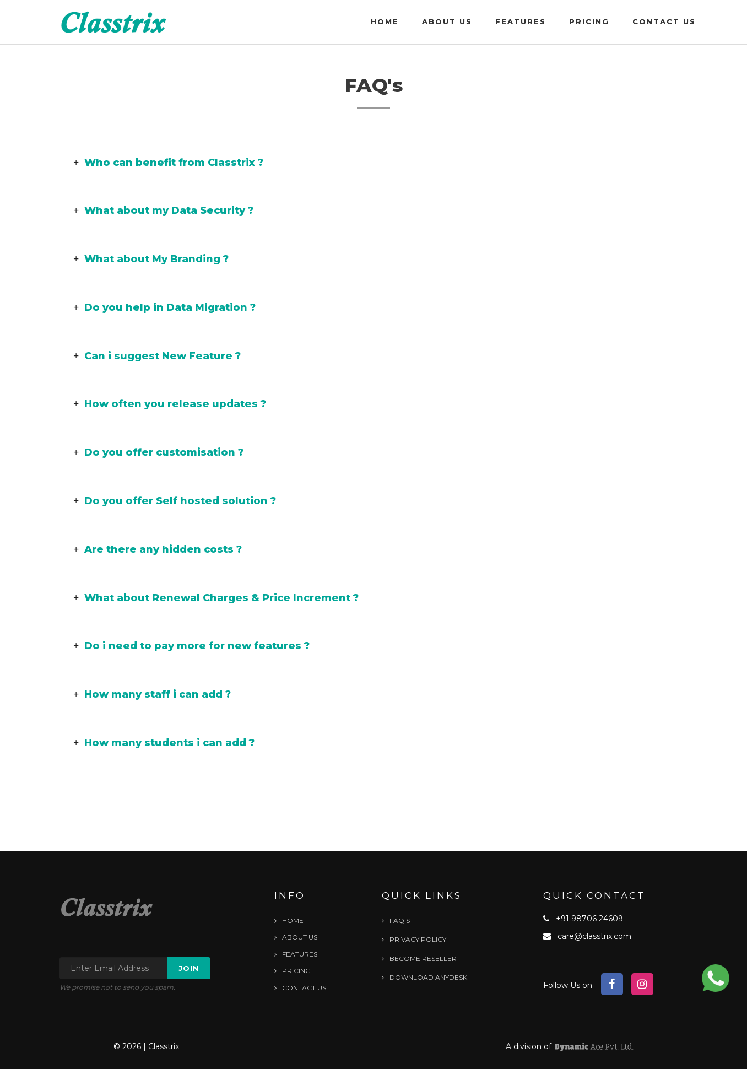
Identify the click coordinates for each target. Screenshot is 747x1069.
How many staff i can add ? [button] (152, 694)
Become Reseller (419, 958)
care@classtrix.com (594, 936)
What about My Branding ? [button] (151, 259)
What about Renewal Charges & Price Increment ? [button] (216, 598)
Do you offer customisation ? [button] (158, 452)
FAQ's (396, 920)
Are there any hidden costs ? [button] (157, 549)
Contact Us (664, 21)
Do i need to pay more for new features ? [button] (191, 646)
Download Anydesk (424, 977)
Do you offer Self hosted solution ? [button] (174, 501)
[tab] (373, 162)
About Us (447, 21)
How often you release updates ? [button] (169, 404)
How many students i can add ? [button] (164, 743)
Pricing (589, 21)
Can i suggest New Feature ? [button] (157, 356)
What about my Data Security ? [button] (163, 210)
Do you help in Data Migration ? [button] (164, 307)
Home (385, 21)
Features (520, 21)
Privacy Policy (414, 939)
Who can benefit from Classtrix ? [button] (168, 162)
